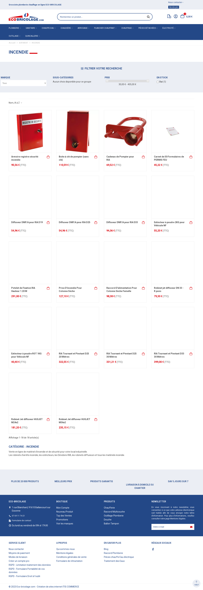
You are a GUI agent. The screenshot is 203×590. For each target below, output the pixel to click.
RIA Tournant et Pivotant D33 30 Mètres (169, 355)
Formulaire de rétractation (69, 561)
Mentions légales (177, 519)
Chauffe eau (48, 28)
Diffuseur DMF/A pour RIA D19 (27, 222)
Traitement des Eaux (114, 561)
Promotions (62, 519)
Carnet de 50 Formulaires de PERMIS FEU (169, 158)
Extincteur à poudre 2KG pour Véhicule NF (169, 224)
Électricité (168, 28)
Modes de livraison (18, 557)
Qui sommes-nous (65, 549)
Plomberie (14, 28)
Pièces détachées (147, 28)
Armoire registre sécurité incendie (24, 158)
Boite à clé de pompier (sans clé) (74, 158)
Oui (162, 81)
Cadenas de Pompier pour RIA (120, 158)
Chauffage (126, 28)
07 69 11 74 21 (18, 516)
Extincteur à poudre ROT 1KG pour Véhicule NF (26, 355)
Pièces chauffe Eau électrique (119, 557)
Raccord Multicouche (114, 511)
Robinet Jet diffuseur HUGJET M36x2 (74, 421)
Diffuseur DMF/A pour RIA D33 (122, 222)
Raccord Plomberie (113, 553)
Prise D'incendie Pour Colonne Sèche (70, 289)
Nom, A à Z (15, 102)
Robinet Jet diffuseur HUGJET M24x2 (27, 421)
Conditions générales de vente (71, 557)
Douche (107, 519)
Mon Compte (62, 507)
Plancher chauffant (104, 28)
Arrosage (83, 28)
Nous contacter (16, 549)
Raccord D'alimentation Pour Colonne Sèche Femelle (121, 289)
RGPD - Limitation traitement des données (30, 565)
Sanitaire (30, 28)
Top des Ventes (64, 515)
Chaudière (66, 28)
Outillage (14, 36)
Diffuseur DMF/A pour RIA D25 (74, 222)
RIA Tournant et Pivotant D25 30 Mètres (121, 355)
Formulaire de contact (21, 520)
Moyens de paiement (19, 553)
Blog (106, 549)
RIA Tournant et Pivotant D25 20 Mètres (74, 355)
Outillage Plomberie (114, 515)
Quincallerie (31, 36)
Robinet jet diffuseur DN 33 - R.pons (168, 289)
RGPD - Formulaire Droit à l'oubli (24, 576)
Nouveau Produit (64, 511)
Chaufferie (109, 507)
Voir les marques (64, 523)
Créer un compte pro (19, 561)
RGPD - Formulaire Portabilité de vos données (27, 571)
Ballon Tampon (111, 523)
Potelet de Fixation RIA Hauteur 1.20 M (23, 289)
